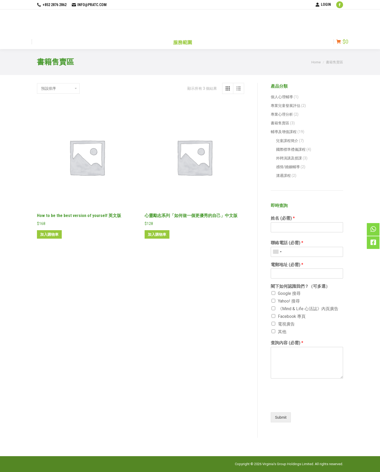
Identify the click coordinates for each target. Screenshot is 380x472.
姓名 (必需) (283, 218)
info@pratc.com (89, 5)
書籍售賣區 (280, 123)
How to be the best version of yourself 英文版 (79, 215)
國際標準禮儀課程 (291, 149)
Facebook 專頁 (292, 316)
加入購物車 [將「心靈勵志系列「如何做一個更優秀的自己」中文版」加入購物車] (157, 234)
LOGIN (323, 4)
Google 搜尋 (289, 293)
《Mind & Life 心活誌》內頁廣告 (308, 308)
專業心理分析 (282, 114)
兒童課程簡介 (287, 141)
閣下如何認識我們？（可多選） (300, 286)
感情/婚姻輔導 (288, 167)
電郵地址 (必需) (287, 264)
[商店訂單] (58, 88)
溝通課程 (283, 175)
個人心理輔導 (282, 97)
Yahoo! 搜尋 (289, 301)
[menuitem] (183, 41)
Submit (281, 417)
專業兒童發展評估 (285, 105)
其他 (282, 331)
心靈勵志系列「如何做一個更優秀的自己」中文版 (191, 215)
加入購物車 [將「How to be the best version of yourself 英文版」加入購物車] (49, 234)
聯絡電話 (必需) (287, 242)
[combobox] (277, 252)
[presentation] (307, 403)
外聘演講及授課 (289, 158)
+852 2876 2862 (51, 5)
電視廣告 (286, 324)
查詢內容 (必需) (287, 342)
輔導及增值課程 (284, 132)
